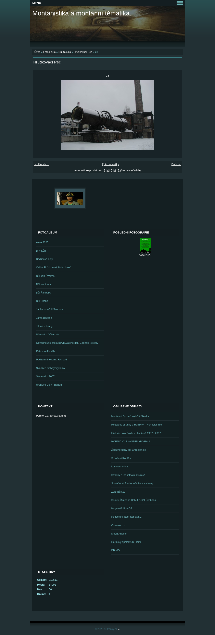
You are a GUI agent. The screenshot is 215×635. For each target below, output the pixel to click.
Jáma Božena (44, 317)
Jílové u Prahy (44, 326)
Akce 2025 (42, 242)
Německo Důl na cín (48, 334)
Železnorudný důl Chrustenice (128, 449)
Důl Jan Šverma (45, 275)
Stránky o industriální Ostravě (128, 475)
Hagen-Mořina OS (121, 508)
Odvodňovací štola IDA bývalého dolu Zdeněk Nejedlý (67, 342)
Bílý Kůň (41, 250)
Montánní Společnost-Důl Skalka (130, 416)
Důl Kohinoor (43, 284)
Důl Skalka (65, 51)
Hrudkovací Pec (83, 51)
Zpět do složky (110, 164)
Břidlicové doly (44, 259)
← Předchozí (41, 164)
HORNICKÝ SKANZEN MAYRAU (130, 441)
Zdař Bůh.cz (118, 491)
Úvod (37, 51)
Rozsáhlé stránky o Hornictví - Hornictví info (136, 424)
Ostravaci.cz (118, 525)
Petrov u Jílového (46, 351)
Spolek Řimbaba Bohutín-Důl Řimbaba (133, 500)
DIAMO (115, 550)
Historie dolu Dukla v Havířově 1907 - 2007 (136, 433)
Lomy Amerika (119, 466)
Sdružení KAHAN (121, 458)
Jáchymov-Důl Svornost (50, 309)
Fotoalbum (49, 51)
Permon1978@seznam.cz (51, 415)
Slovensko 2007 (45, 376)
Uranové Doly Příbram (49, 384)
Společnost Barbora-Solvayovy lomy (132, 483)
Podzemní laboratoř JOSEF (127, 516)
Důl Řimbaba (43, 292)
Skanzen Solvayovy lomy (50, 368)
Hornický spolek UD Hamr (126, 541)
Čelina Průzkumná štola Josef (53, 267)
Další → (176, 164)
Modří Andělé (119, 533)
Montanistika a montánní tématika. (81, 13)
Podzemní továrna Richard (51, 359)
